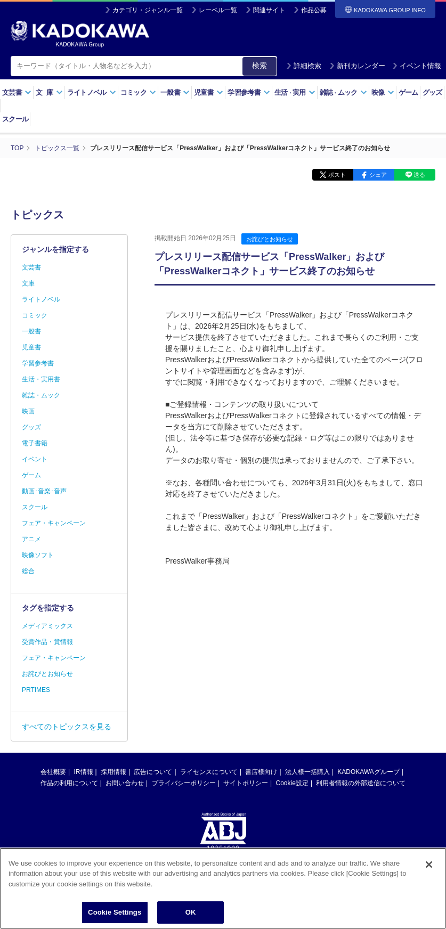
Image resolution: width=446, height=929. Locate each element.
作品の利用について (69, 783)
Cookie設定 (292, 783)
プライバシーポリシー (184, 783)
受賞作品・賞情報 (47, 642)
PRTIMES (36, 690)
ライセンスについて (209, 772)
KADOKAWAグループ (368, 772)
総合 (28, 571)
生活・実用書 (41, 379)
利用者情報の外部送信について (361, 783)
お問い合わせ (125, 783)
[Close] (429, 894)
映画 (28, 411)
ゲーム (408, 92)
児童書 (208, 92)
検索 (259, 65)
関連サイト (269, 10)
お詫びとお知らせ (269, 239)
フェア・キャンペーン (54, 523)
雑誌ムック (343, 92)
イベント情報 (416, 66)
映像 (382, 92)
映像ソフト (38, 555)
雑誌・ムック (41, 395)
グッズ (432, 92)
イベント (34, 459)
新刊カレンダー (357, 66)
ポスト (337, 175)
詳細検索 (303, 66)
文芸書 (16, 92)
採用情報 (113, 772)
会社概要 (53, 772)
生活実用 (294, 92)
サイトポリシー (245, 783)
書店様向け (261, 772)
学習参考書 (249, 92)
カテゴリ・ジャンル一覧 (147, 10)
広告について (153, 772)
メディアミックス (47, 626)
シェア (378, 175)
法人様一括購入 (307, 772)
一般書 (175, 92)
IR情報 (83, 772)
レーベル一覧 (218, 10)
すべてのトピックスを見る (66, 726)
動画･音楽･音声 (44, 491)
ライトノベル (91, 92)
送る (419, 175)
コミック (138, 92)
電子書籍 (34, 443)
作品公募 (314, 10)
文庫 (28, 283)
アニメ (31, 539)
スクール (15, 119)
